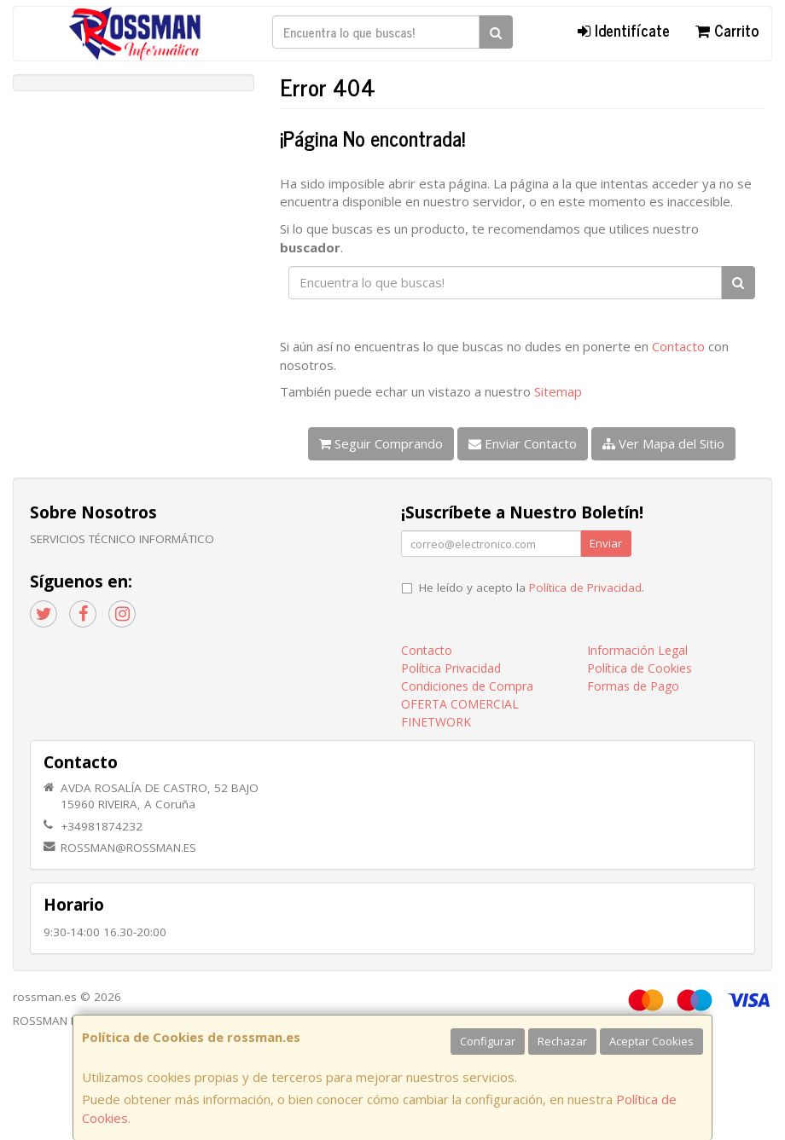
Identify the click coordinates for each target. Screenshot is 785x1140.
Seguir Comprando (381, 443)
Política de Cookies (639, 668)
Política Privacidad (451, 668)
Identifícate (624, 30)
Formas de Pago (633, 686)
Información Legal (637, 650)
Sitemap (558, 391)
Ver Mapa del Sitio (663, 443)
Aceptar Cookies (651, 1041)
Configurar (487, 1041)
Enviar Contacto (522, 443)
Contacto (678, 346)
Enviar (606, 543)
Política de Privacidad (585, 587)
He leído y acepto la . (531, 587)
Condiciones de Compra (467, 686)
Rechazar (562, 1041)
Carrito (727, 30)
